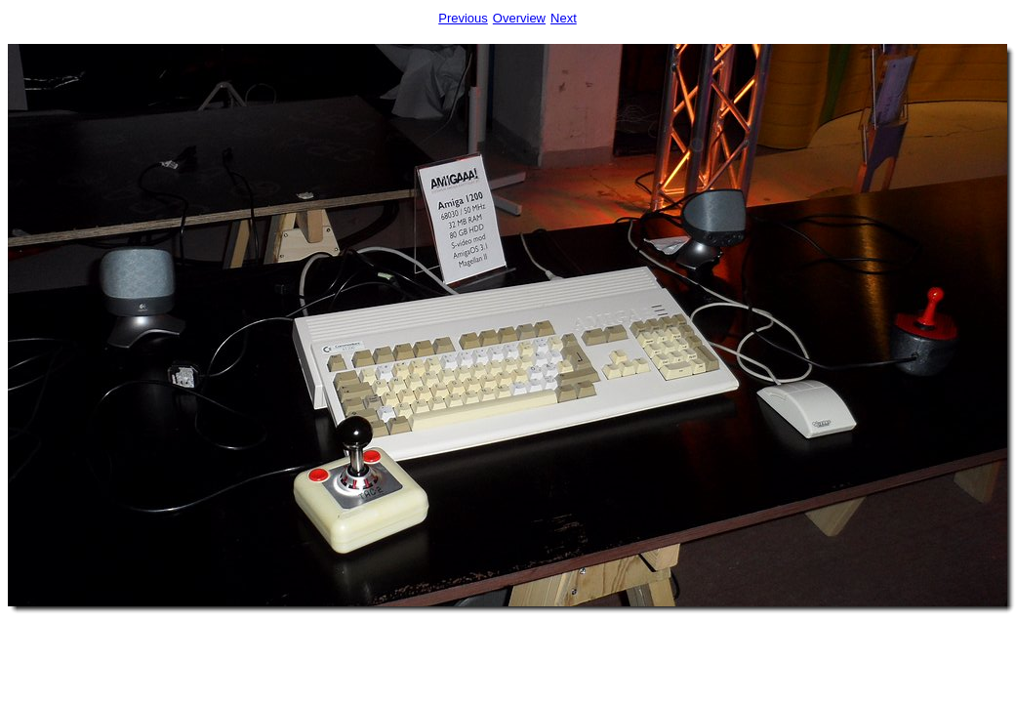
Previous (463, 18)
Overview (519, 18)
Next (563, 18)
